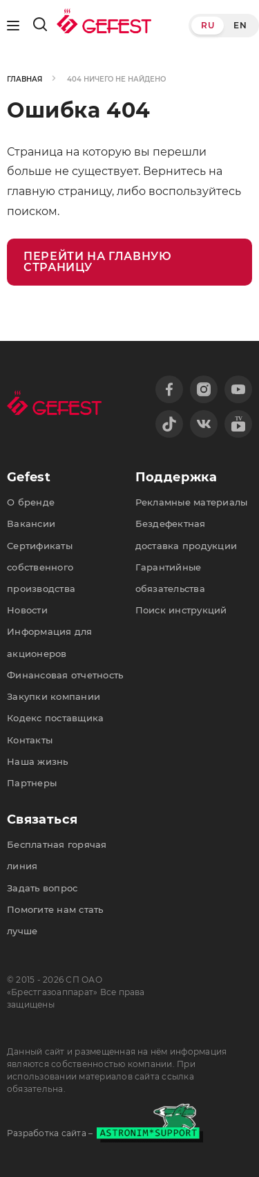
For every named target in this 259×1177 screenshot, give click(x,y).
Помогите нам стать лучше (55, 920)
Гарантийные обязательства (170, 578)
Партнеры (32, 782)
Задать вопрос (42, 887)
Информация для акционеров (50, 642)
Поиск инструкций (181, 609)
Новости (27, 609)
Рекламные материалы (191, 502)
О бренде (31, 502)
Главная (24, 79)
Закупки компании (53, 696)
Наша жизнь (37, 761)
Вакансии (31, 523)
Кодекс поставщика (55, 717)
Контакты (29, 739)
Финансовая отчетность (65, 674)
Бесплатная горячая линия (57, 855)
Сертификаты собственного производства (41, 567)
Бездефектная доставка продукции (186, 534)
